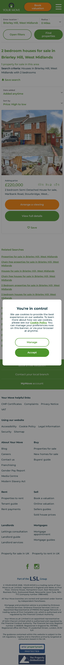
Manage (32, 342)
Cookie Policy (38, 322)
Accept (32, 352)
